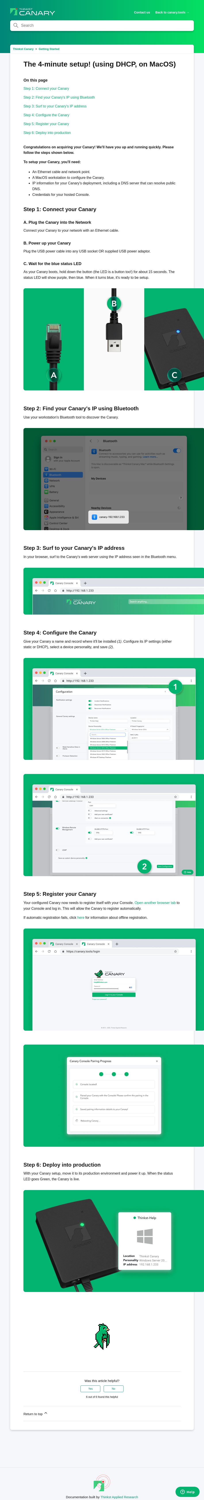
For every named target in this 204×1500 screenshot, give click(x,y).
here (80, 917)
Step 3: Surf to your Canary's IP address (55, 106)
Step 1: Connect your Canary (46, 88)
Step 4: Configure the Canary (46, 115)
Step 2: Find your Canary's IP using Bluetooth (59, 97)
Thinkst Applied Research (119, 1497)
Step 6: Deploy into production (47, 133)
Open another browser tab (155, 903)
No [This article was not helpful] (113, 1388)
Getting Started (49, 49)
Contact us (142, 12)
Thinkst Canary (23, 49)
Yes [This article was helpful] (90, 1388)
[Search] (102, 25)
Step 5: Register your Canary (46, 124)
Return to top (35, 1413)
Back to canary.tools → (172, 12)
